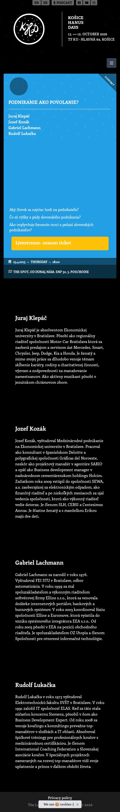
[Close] (78, 803)
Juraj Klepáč (19, 115)
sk (45, 3)
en (36, 3)
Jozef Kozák (18, 121)
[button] (60, 243)
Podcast (62, 3)
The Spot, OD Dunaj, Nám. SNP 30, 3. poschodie (51, 272)
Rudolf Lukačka (22, 133)
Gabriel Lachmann (24, 127)
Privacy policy (60, 798)
